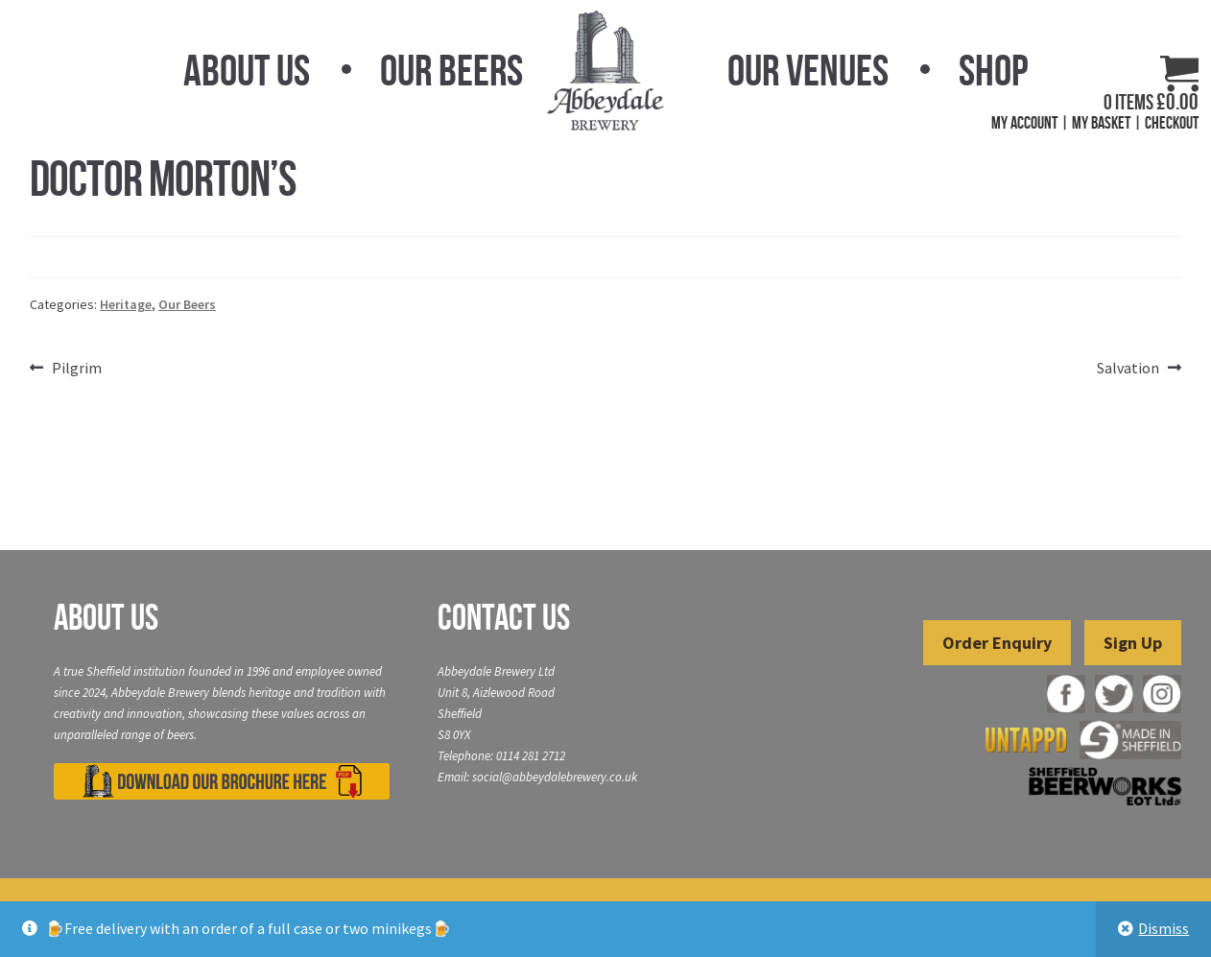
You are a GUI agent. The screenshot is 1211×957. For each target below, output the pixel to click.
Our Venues (808, 70)
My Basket (1101, 122)
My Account (1024, 122)
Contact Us (504, 617)
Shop (993, 70)
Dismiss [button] (1163, 928)
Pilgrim (76, 368)
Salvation (1128, 368)
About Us (246, 70)
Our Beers (451, 70)
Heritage (126, 304)
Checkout (1172, 122)
